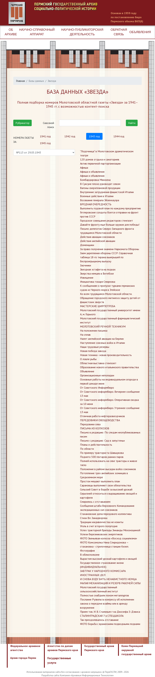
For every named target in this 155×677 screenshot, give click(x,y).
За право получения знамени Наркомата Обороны (109, 249)
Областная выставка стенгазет (98, 363)
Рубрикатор (22, 123)
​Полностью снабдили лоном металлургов (104, 595)
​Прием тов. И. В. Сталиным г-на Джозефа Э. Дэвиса (110, 611)
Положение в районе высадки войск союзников (108, 469)
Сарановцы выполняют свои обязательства (105, 485)
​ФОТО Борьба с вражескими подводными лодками (110, 624)
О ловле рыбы (88, 359)
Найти (131, 123)
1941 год (45, 136)
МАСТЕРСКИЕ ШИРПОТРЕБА (97, 306)
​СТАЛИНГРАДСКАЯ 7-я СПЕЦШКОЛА (101, 615)
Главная (20, 81)
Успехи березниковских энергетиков (101, 534)
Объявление (87, 371)
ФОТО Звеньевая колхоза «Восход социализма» (108, 538)
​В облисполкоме (89, 554)
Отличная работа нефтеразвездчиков (102, 416)
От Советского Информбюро (97, 387)
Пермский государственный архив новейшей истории (72, 13)
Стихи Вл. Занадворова (93, 518)
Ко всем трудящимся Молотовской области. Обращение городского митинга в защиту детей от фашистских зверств (110, 298)
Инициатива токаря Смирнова (97, 281)
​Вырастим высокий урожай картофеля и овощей (108, 558)
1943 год (94, 136)
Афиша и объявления (92, 171)
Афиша (84, 167)
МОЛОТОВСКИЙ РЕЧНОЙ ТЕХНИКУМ (103, 326)
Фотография (87, 550)
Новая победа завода (93, 351)
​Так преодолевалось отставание (99, 619)
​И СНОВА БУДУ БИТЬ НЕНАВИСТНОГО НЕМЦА (108, 579)
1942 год (69, 136)
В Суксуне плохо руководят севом (100, 184)
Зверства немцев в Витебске (97, 273)
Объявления (140, 32)
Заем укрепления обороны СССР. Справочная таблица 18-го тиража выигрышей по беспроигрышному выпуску (106, 257)
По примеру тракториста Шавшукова (102, 452)
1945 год (45, 143)
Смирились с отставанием (95, 501)
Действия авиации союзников (97, 237)
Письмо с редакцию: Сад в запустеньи (102, 440)
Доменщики (87, 245)
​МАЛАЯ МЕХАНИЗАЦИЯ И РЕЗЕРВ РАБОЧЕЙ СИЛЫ (110, 583)
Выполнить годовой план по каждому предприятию (110, 208)
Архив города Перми (23, 658)
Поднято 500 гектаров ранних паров (101, 457)
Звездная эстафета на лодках (97, 269)
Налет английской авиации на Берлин (102, 338)
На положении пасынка (93, 330)
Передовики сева (90, 424)
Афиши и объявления (92, 175)
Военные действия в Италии (96, 196)
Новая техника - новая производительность (106, 355)
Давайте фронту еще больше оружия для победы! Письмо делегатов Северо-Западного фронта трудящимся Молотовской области (109, 228)
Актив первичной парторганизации (100, 163)
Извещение (86, 277)
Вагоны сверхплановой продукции (100, 188)
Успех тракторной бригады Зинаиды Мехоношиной (110, 530)
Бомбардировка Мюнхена (95, 179)
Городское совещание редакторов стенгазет (106, 220)
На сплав (85, 334)
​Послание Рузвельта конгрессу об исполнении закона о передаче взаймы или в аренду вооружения (107, 603)
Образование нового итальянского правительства (109, 367)
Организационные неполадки (97, 375)
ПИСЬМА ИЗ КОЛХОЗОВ (94, 428)
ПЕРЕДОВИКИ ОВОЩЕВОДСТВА (100, 420)
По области (87, 448)
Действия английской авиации (97, 241)
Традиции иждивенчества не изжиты (101, 522)
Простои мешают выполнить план (100, 481)
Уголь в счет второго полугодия (98, 526)
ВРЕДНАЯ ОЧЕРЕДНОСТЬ (95, 204)
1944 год (118, 136)
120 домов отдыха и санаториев (99, 159)
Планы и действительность (96, 444)
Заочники (85, 265)
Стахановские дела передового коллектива (105, 514)
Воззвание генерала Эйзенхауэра (99, 200)
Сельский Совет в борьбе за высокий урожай (106, 489)
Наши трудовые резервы (94, 347)
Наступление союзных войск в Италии (102, 342)
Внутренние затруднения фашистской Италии (107, 192)
